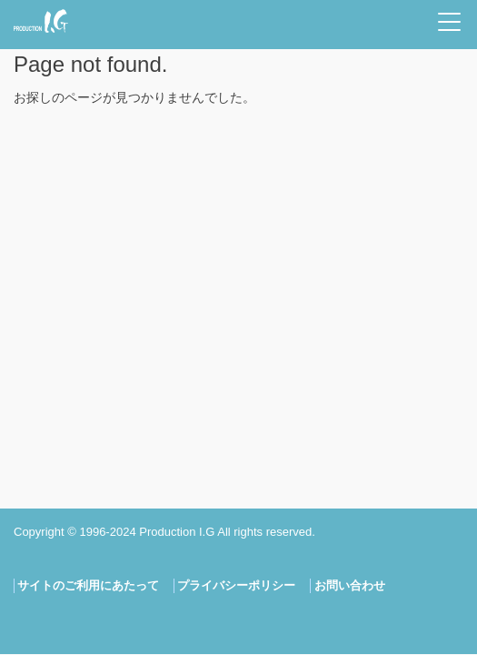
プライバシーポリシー (236, 585)
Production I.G (41, 21)
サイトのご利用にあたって (88, 585)
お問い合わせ (349, 585)
